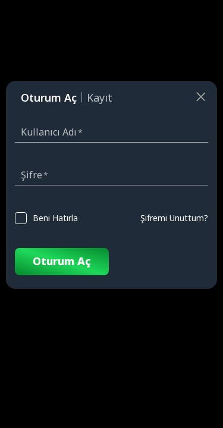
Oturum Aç (62, 261)
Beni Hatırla (55, 218)
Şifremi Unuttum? (174, 218)
